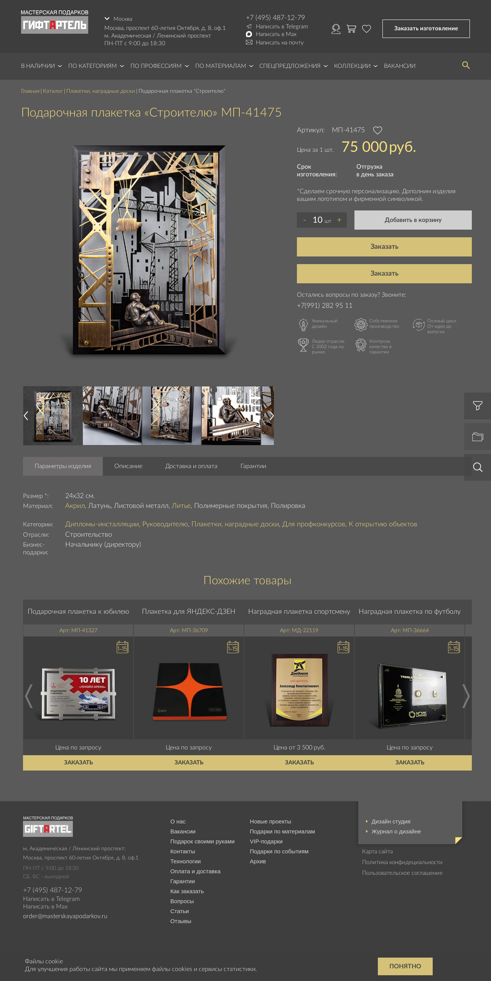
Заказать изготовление (426, 28)
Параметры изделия (63, 465)
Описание (128, 465)
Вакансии (399, 65)
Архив (258, 860)
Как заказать (187, 890)
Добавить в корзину (413, 219)
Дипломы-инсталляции (102, 523)
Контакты (182, 850)
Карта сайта (377, 850)
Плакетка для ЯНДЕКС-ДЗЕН (189, 610)
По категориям (92, 65)
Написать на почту (280, 43)
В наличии (38, 65)
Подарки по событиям (279, 850)
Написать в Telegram (282, 27)
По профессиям (156, 65)
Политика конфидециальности (402, 861)
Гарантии (253, 465)
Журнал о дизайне (396, 830)
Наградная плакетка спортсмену (299, 610)
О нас (178, 820)
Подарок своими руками (202, 840)
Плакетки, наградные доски (100, 90)
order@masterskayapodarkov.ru (65, 915)
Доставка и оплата (191, 465)
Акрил (75, 504)
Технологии (185, 860)
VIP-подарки (266, 840)
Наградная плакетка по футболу (410, 610)
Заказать (385, 245)
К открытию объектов (383, 523)
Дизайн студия (391, 820)
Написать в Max (276, 34)
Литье (181, 504)
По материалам (220, 65)
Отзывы (180, 920)
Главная (30, 90)
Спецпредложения (290, 65)
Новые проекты (270, 820)
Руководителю (165, 523)
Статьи (179, 910)
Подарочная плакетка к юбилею (78, 610)
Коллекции (352, 65)
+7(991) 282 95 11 (325, 304)
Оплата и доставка (195, 870)
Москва (123, 18)
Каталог (53, 90)
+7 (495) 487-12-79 (275, 18)
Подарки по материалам (282, 830)
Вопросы (182, 900)
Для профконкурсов (313, 523)
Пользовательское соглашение (402, 872)
